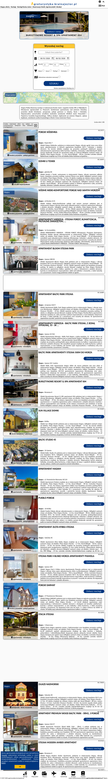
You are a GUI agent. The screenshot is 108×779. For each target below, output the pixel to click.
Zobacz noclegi (93, 138)
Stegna (7, 134)
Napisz (105, 778)
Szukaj (54, 83)
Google (4, 755)
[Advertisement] (54, 661)
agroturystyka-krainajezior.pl (54, 4)
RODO (4, 763)
